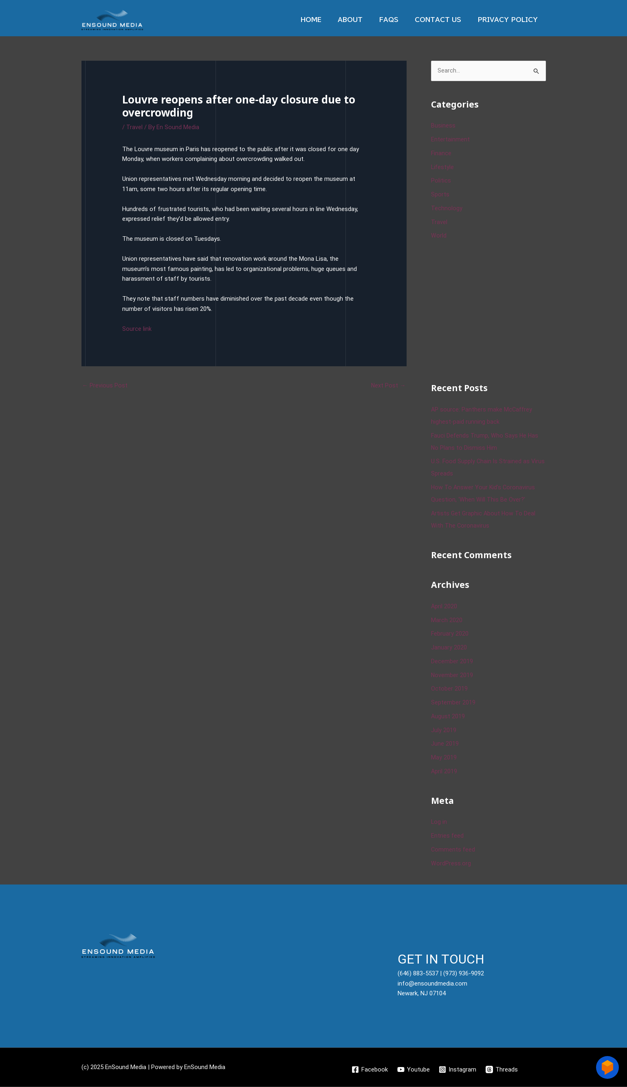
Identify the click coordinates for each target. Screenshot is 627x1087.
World (439, 236)
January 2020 (449, 647)
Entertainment (450, 139)
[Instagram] (458, 1070)
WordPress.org (451, 863)
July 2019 (443, 730)
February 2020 (450, 634)
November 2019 (452, 675)
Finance (441, 153)
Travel (134, 127)
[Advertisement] (492, 310)
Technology (446, 208)
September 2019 (453, 702)
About (364, 20)
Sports (440, 194)
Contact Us (444, 20)
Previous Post (105, 385)
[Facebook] (368, 1070)
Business (443, 126)
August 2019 (448, 716)
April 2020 (444, 606)
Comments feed (453, 850)
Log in (439, 822)
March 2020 (446, 620)
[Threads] (502, 1070)
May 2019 (444, 757)
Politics (441, 181)
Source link (137, 328)
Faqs (399, 20)
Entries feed (447, 836)
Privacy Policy (510, 20)
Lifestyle (443, 167)
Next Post (388, 385)
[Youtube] (413, 1070)
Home (329, 20)
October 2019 (449, 689)
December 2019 (452, 661)
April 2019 (444, 771)
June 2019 (445, 744)
